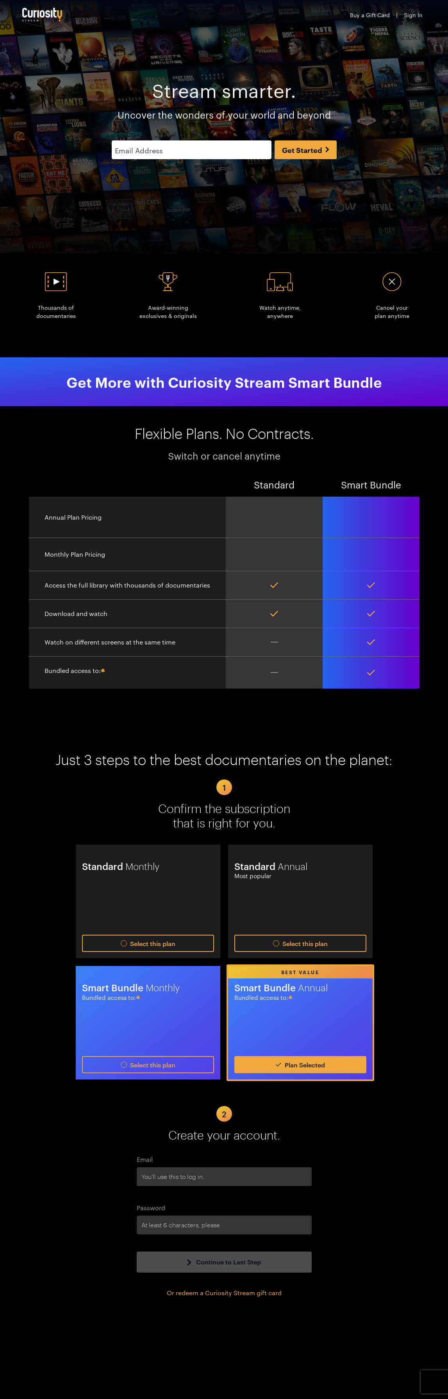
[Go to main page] (42, 15)
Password (151, 1208)
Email (145, 1159)
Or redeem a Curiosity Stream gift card (224, 1293)
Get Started (305, 150)
